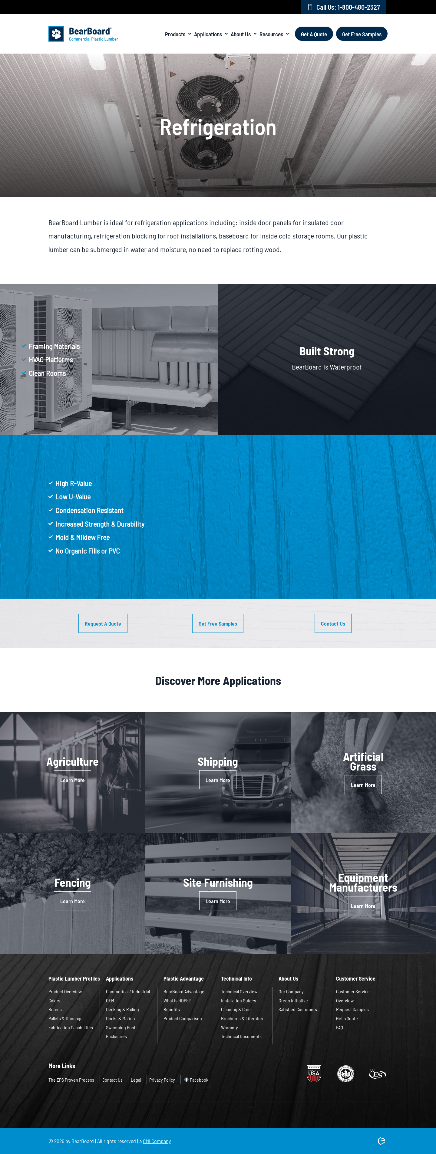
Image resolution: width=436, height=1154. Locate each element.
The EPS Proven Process (71, 1080)
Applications (211, 34)
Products (178, 34)
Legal (136, 1080)
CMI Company (157, 1140)
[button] (102, 623)
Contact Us (112, 1080)
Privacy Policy (162, 1080)
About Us (243, 34)
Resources (274, 34)
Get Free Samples (362, 34)
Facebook (199, 1080)
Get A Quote (314, 34)
